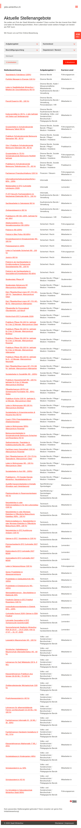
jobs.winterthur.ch (12, 7)
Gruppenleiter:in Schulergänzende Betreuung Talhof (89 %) (19, 128)
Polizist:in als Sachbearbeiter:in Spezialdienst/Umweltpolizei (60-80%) (21, 272)
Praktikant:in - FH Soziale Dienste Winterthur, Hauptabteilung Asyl (19, 478)
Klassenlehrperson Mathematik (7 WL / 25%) (21, 745)
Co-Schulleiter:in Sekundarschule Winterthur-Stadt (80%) (19, 791)
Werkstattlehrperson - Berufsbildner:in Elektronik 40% (21, 594)
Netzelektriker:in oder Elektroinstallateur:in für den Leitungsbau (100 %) (22, 505)
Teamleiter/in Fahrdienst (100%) (18, 75)
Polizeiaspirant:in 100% (15, 246)
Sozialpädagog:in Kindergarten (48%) (21, 756)
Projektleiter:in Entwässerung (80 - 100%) (19, 587)
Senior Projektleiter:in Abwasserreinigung (14, 573)
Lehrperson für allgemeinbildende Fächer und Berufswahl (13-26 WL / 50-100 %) (21, 710)
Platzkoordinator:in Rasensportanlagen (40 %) (21, 494)
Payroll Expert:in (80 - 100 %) (17, 101)
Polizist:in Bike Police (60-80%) (18, 234)
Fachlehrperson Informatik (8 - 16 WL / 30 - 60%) (21, 721)
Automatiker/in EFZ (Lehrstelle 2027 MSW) (20, 559)
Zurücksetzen (11, 62)
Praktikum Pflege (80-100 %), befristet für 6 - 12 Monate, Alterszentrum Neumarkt (21, 359)
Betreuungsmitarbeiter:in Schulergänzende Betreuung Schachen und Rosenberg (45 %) (21, 435)
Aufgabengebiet (48, 70)
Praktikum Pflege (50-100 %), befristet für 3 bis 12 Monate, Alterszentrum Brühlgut (21, 331)
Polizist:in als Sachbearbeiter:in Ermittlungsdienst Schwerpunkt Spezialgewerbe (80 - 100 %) (18, 264)
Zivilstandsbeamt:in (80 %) (16, 210)
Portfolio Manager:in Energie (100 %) (20, 79)
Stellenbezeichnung (12, 70)
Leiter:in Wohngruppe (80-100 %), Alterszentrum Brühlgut (19, 406)
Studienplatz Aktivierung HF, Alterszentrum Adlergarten (17, 286)
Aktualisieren (70, 62)
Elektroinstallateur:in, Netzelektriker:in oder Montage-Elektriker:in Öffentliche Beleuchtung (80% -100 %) (21, 523)
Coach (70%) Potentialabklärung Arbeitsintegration (19, 420)
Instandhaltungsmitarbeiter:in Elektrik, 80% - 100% (21, 608)
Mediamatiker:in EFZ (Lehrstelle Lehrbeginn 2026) (18, 187)
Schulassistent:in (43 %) (15, 780)
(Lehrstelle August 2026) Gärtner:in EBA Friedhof (22, 614)
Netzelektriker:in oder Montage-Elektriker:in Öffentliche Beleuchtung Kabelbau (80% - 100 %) (20, 514)
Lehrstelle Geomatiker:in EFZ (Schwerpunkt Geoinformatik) (17, 621)
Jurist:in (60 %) (12, 257)
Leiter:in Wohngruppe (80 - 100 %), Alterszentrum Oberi (20, 464)
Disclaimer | (60, 823)
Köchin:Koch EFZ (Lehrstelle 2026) (20, 316)
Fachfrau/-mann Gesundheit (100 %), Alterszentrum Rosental (20, 450)
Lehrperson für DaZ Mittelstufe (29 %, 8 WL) (21, 663)
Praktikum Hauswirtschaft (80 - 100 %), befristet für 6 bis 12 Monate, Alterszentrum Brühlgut (21, 382)
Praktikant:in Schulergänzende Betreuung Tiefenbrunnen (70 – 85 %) (21, 165)
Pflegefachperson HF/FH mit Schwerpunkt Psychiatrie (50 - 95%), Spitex (20, 391)
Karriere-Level (67, 70)
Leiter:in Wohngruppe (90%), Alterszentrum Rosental (17, 427)
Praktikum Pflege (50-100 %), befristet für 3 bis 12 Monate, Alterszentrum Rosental (21, 340)
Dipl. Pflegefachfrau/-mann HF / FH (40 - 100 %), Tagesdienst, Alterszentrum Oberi (22, 294)
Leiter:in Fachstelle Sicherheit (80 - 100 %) (21, 252)
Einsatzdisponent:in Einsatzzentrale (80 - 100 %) (22, 240)
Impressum (69, 823)
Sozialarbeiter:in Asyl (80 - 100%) (19, 471)
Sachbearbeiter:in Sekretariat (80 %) (20, 203)
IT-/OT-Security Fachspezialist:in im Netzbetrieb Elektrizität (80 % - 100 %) (21, 195)
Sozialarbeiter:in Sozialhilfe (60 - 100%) (21, 374)
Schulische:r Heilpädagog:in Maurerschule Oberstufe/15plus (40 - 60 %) (22, 651)
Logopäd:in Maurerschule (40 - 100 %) (21, 640)
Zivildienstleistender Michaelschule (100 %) (21, 686)
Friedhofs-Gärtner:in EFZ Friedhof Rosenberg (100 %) (19, 601)
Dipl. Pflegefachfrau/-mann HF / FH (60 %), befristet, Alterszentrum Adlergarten (21, 367)
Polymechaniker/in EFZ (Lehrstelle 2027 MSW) (22, 545)
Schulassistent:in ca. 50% (16, 768)
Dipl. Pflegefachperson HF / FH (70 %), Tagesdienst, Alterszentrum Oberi (21, 457)
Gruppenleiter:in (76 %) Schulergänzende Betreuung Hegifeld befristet (21, 155)
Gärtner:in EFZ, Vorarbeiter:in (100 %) (21, 538)
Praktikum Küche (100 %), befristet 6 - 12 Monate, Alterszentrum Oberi (21, 400)
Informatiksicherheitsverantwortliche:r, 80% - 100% (21, 180)
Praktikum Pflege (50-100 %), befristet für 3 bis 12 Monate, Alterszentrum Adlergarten (21, 350)
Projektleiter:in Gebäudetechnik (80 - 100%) (20, 580)
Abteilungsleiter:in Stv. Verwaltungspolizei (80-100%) (17, 224)
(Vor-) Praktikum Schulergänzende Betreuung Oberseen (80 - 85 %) (19, 146)
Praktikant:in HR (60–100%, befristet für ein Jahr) (21, 217)
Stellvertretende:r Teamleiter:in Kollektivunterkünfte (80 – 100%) (19, 443)
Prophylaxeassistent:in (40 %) (17, 698)
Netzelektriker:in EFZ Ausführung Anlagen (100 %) (19, 531)
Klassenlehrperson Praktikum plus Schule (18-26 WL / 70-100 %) (19, 675)
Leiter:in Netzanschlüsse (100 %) (19, 566)
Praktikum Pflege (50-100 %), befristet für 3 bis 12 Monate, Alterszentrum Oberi (22, 323)
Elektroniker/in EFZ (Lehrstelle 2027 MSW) (20, 552)
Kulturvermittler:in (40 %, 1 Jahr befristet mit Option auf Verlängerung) (22, 115)
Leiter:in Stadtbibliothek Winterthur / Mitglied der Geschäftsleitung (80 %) (20, 88)
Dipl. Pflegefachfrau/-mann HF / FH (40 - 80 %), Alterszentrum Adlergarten (22, 302)
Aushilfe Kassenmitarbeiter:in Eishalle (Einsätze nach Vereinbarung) (21, 485)
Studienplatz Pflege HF (15, 279)
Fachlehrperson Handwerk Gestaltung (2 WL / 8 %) (22, 733)
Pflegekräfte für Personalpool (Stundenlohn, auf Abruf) (17, 309)
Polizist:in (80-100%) (14, 230)
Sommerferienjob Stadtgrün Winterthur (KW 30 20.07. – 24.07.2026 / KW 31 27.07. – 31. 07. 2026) (21, 629)
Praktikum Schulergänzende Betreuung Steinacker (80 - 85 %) (21, 137)
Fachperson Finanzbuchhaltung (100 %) (22, 173)
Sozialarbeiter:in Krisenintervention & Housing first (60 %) (20, 413)
